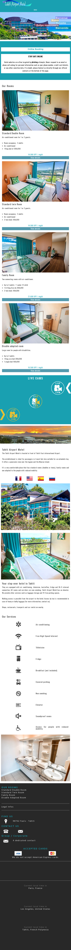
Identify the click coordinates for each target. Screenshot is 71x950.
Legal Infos (8, 806)
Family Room (8, 795)
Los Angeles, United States (35, 908)
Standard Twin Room (13, 792)
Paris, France (35, 887)
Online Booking (35, 49)
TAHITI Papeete (35, 871)
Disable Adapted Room (14, 797)
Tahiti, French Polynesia (35, 928)
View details (35, 157)
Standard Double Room (14, 790)
